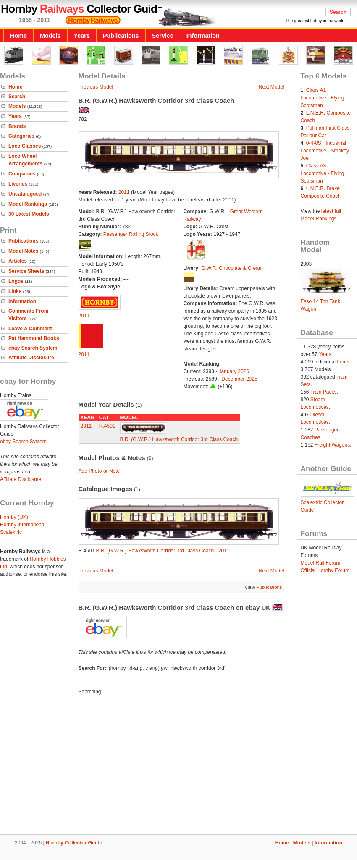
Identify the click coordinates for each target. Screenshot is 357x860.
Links (14, 291)
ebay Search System (33, 348)
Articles (17, 261)
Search (16, 96)
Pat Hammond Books (33, 338)
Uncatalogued (25, 194)
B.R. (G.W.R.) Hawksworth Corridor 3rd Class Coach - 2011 (163, 551)
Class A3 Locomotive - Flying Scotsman (322, 173)
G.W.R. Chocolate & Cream (232, 268)
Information (203, 35)
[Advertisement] (178, 766)
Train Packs (323, 392)
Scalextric (11, 532)
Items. (344, 362)
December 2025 (239, 379)
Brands (17, 126)
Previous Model (96, 87)
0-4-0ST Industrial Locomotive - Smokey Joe (325, 150)
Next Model (271, 87)
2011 (124, 192)
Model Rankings (27, 204)
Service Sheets (26, 271)
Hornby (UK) (14, 517)
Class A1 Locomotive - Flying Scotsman (322, 97)
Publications (121, 35)
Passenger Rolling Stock (130, 234)
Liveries (17, 184)
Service (162, 35)
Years (82, 35)
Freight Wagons (332, 445)
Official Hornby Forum (325, 570)
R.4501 (107, 426)
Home (18, 35)
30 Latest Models (28, 214)
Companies (22, 174)
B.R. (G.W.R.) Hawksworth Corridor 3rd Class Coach (179, 439)
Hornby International (22, 525)
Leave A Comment (30, 329)
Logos (16, 281)
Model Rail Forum (321, 563)
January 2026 (234, 371)
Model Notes (23, 251)
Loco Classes (24, 146)
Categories (21, 136)
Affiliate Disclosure (31, 358)
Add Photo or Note (99, 471)
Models (50, 35)
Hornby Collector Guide (74, 843)
